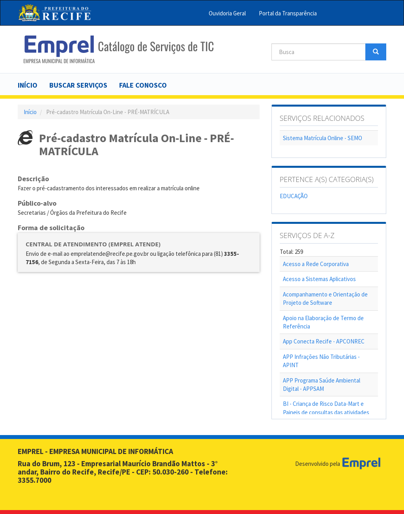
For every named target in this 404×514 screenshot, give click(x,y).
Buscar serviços (78, 85)
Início (27, 85)
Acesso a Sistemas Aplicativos (319, 279)
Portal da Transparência (288, 13)
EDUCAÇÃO (294, 196)
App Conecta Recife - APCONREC (324, 341)
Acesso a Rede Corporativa (316, 264)
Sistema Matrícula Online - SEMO (322, 138)
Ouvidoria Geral (227, 13)
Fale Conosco (143, 85)
